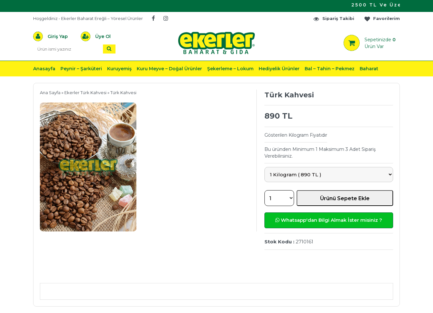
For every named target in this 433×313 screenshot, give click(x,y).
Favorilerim (382, 18)
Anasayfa (44, 69)
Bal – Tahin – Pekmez (330, 69)
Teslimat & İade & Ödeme (212, 273)
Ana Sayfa (50, 92)
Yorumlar (285, 273)
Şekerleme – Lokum (230, 69)
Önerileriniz (136, 273)
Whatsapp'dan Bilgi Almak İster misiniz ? (328, 220)
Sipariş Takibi (333, 18)
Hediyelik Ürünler (279, 69)
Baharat (369, 69)
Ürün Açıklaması (73, 273)
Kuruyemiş (119, 69)
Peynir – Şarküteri (81, 69)
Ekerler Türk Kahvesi (85, 92)
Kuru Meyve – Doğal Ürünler (169, 69)
